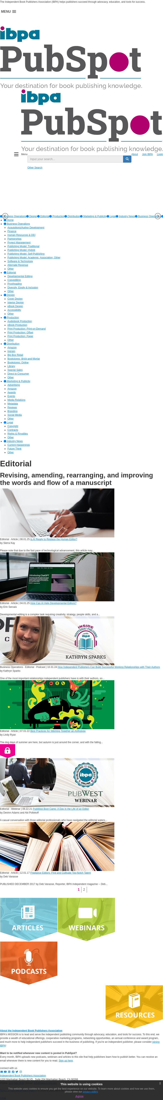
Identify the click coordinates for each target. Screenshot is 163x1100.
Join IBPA (147, 154)
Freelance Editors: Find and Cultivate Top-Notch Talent (60, 872)
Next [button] (158, 216)
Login (160, 154)
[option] (31, 216)
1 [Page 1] (79, 889)
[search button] (127, 159)
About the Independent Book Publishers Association (31, 1030)
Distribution (72, 216)
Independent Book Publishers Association (23, 1075)
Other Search (34, 167)
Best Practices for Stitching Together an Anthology (58, 731)
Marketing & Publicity (93, 216)
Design (31, 216)
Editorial (43, 216)
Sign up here (66, 1060)
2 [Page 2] (84, 889)
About (134, 154)
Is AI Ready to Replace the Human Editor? (53, 539)
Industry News (125, 216)
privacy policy (90, 1091)
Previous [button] (5, 216)
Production (56, 216)
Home (9, 220)
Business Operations (148, 216)
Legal (111, 216)
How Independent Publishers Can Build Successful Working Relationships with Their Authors (109, 667)
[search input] (75, 159)
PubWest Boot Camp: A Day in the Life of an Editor (61, 808)
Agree (79, 1096)
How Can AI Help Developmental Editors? (53, 603)
